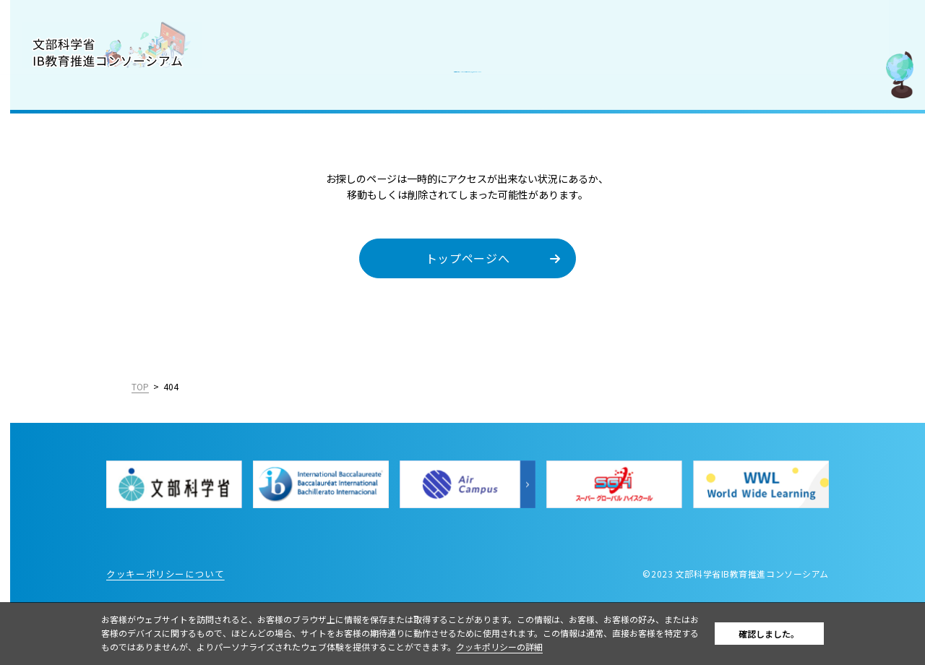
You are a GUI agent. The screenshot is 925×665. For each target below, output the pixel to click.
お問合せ (43, 300)
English (175, 441)
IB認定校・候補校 (64, 173)
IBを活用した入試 (64, 236)
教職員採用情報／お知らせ (85, 268)
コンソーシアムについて (79, 110)
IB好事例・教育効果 (69, 205)
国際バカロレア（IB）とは (85, 141)
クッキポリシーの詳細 (551, 646)
